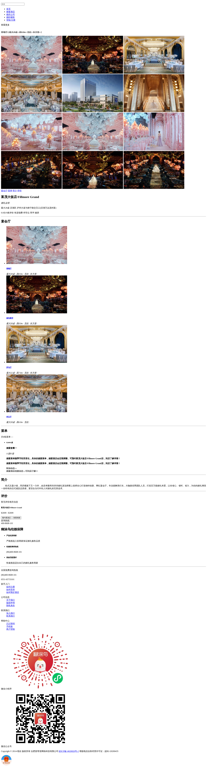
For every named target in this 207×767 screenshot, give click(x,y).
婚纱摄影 (10, 17)
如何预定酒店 (12, 592)
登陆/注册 (10, 20)
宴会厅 (4, 191)
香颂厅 (8, 269)
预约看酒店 (6, 518)
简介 (15, 191)
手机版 (9, 626)
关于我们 (10, 600)
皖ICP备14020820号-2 (69, 751)
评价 (19, 191)
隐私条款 (10, 605)
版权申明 (10, 603)
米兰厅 (8, 417)
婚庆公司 (10, 14)
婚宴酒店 (10, 12)
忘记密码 (10, 623)
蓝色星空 (9, 318)
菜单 (10, 191)
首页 (8, 9)
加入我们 (10, 613)
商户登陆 (10, 629)
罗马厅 (8, 367)
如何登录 (10, 589)
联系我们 (10, 616)
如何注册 (10, 587)
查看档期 (16, 518)
